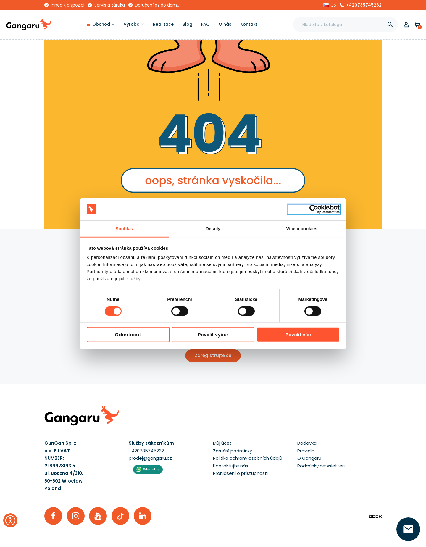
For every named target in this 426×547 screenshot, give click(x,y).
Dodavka (307, 443)
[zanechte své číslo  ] (408, 529)
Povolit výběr (213, 335)
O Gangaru (309, 458)
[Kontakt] (249, 25)
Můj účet (222, 443)
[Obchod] (100, 25)
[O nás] (225, 25)
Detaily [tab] (213, 228)
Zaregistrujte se (213, 355)
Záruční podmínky (232, 451)
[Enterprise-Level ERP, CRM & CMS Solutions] (375, 516)
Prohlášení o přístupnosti (240, 473)
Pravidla (305, 451)
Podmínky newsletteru (321, 466)
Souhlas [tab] (124, 228)
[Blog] (187, 25)
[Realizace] (163, 25)
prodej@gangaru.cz (150, 458)
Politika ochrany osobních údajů (247, 458)
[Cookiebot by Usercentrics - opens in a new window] (314, 209)
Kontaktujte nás (230, 466)
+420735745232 (364, 5)
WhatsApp (151, 469)
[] (390, 24)
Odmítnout (128, 335)
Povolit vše (298, 335)
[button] (329, 5)
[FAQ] (205, 25)
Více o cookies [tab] (301, 228)
